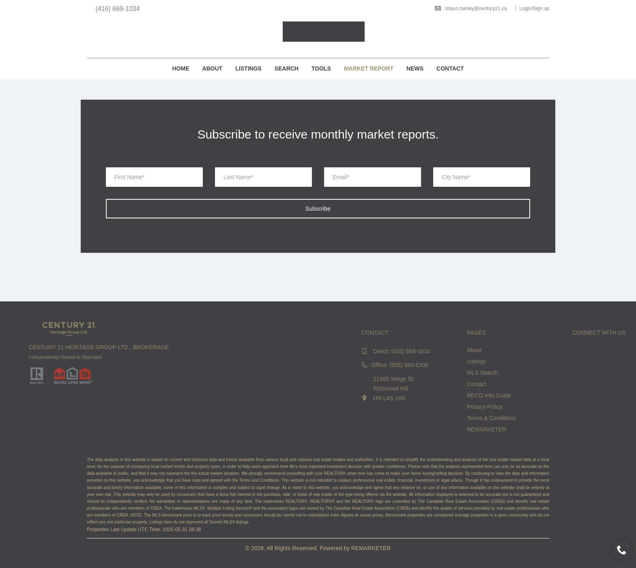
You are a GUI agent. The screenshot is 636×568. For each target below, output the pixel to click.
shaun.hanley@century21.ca (471, 8)
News (414, 68)
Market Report (368, 68)
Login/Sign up (532, 8)
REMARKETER (577, 429)
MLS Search (573, 372)
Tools (321, 68)
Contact (450, 68)
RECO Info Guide (579, 395)
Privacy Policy (575, 407)
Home (180, 68)
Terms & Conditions (581, 418)
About (212, 68)
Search (287, 68)
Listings (248, 68)
